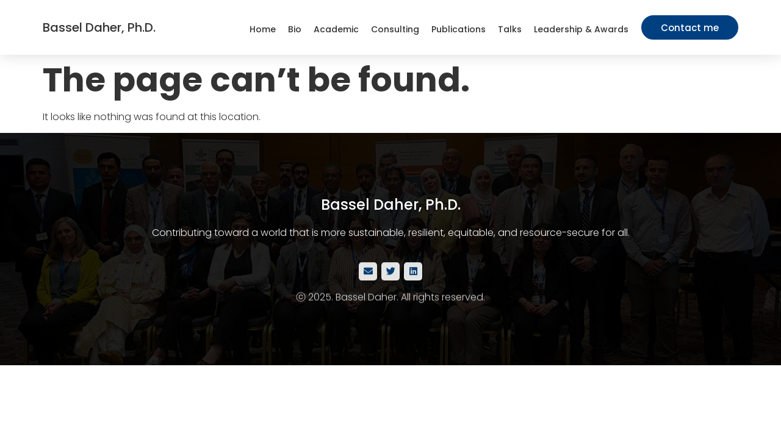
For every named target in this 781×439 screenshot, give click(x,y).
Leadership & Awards (581, 29)
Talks (510, 29)
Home (263, 29)
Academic (336, 29)
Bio (294, 29)
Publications (458, 29)
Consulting (395, 29)
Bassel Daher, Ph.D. (99, 27)
